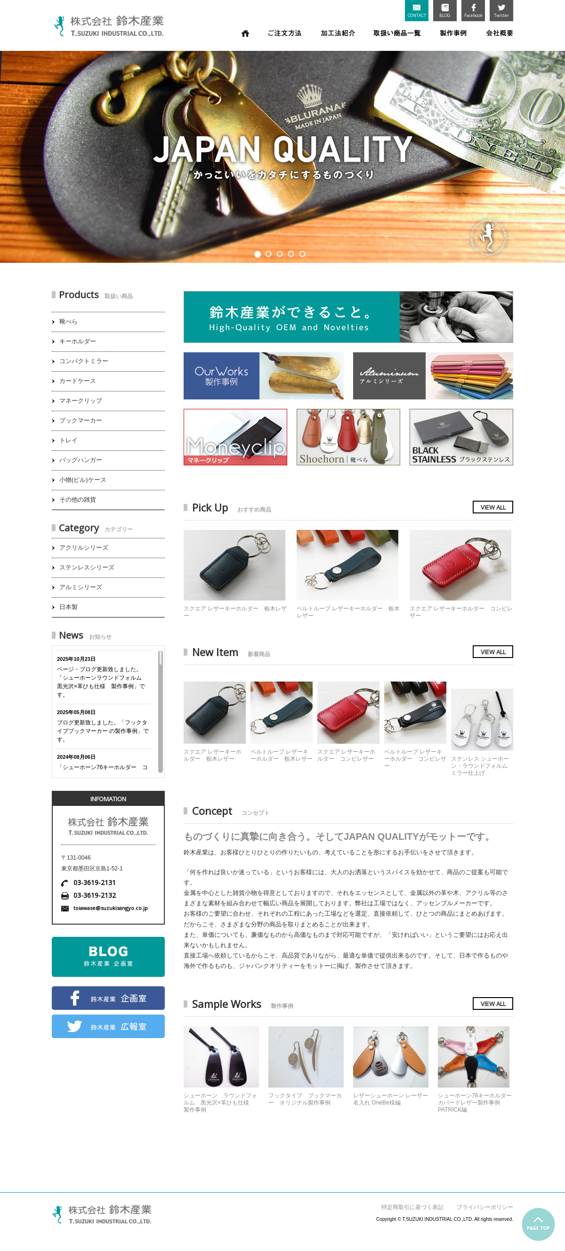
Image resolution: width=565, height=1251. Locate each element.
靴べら (68, 321)
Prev (12, 153)
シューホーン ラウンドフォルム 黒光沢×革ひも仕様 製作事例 (220, 1102)
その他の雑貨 (77, 499)
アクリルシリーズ (83, 547)
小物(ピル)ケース (82, 479)
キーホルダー (77, 341)
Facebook (473, 11)
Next (553, 153)
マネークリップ (80, 400)
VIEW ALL (493, 507)
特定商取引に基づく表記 (412, 1207)
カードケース (77, 380)
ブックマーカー (80, 420)
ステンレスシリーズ (86, 567)
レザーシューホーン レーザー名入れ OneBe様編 (390, 1099)
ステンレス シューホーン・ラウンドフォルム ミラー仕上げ (482, 765)
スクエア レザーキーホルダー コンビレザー (346, 755)
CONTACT (417, 11)
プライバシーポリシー (485, 1207)
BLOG (445, 11)
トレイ (68, 440)
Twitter (501, 11)
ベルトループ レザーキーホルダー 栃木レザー (281, 755)
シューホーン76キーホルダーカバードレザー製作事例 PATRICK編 (475, 1102)
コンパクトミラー (83, 361)
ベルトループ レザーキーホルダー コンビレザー (415, 758)
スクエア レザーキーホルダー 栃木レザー (213, 755)
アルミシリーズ (80, 587)
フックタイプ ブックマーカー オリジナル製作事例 (305, 1099)
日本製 (68, 606)
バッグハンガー (80, 459)
